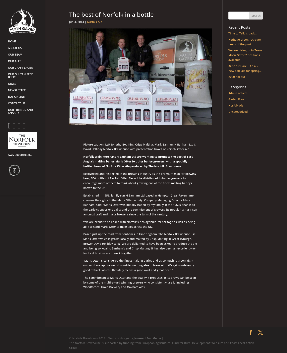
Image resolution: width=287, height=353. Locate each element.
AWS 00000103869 (20, 155)
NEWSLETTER (17, 90)
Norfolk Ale (94, 22)
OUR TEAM (15, 54)
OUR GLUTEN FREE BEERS (20, 76)
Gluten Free (236, 99)
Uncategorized (238, 111)
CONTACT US (16, 103)
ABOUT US (15, 48)
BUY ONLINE (16, 97)
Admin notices (238, 93)
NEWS (12, 83)
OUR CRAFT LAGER (20, 67)
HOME (12, 41)
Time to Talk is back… (242, 33)
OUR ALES (14, 61)
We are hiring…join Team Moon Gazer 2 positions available (245, 55)
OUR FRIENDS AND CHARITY (20, 111)
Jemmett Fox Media (147, 338)
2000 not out (236, 77)
